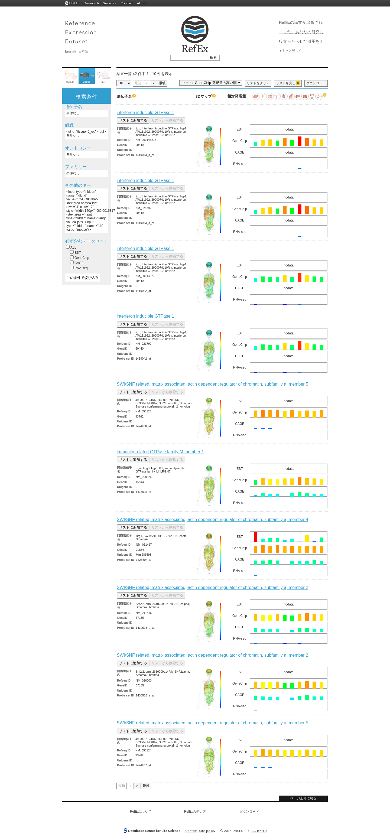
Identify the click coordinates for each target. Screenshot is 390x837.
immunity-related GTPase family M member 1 (160, 452)
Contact (127, 3)
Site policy (207, 831)
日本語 (83, 51)
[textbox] (189, 57)
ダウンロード (316, 83)
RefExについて (141, 811)
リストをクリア (258, 83)
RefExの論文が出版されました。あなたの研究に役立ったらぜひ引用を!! (301, 32)
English (70, 51)
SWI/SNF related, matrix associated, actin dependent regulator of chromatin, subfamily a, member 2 (212, 587)
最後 (162, 83)
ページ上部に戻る (303, 798)
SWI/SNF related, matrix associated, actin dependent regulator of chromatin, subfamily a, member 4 (212, 519)
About (142, 3)
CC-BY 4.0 (258, 831)
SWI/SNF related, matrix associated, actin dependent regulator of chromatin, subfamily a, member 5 (212, 384)
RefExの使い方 (195, 811)
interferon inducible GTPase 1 (145, 112)
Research (91, 3)
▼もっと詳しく (290, 51)
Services (109, 3)
